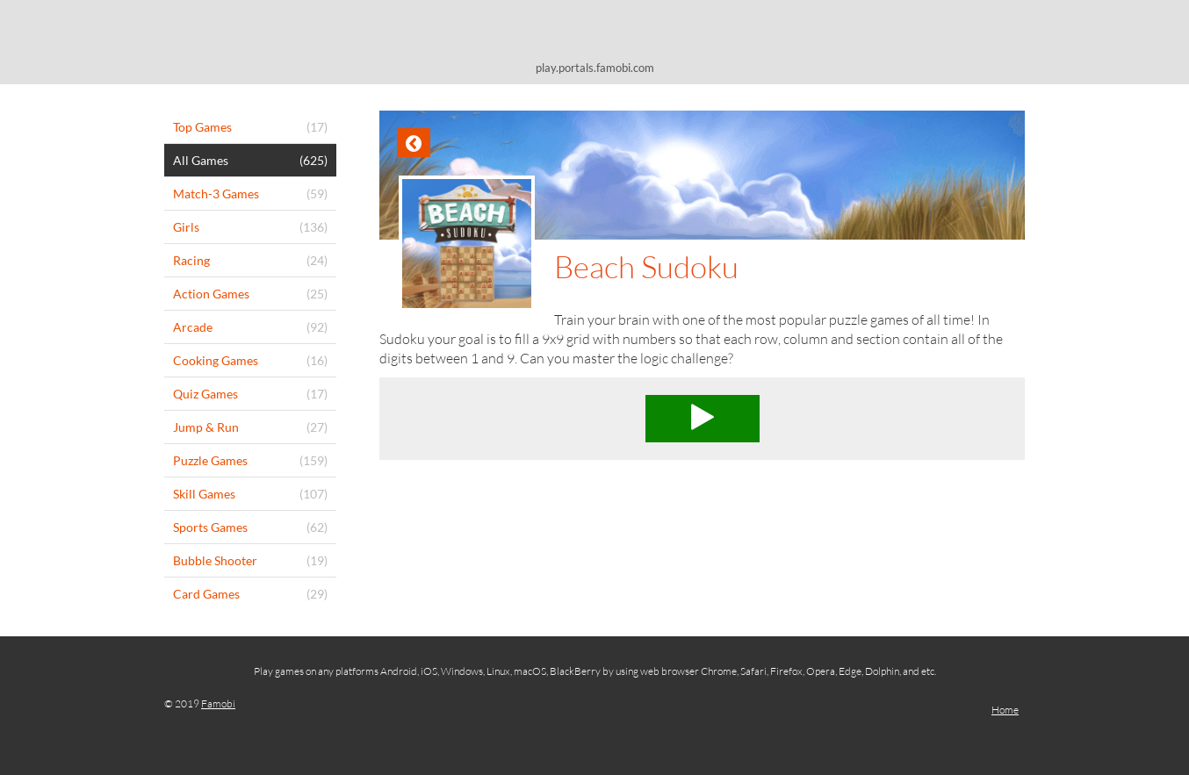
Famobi (218, 703)
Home (1005, 709)
